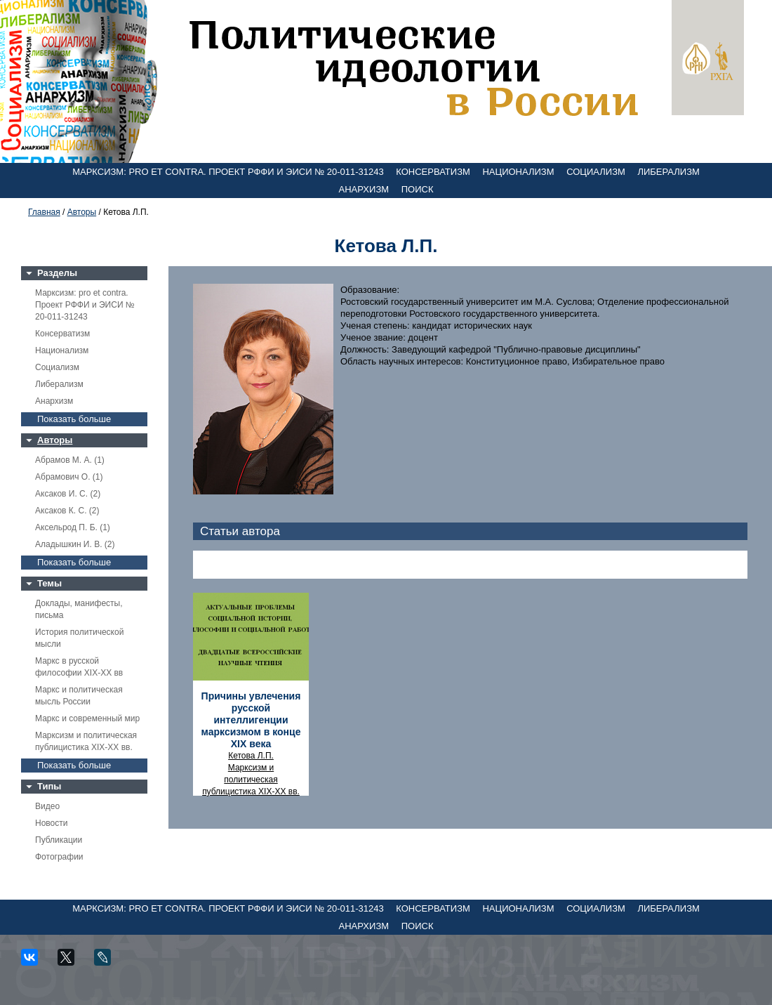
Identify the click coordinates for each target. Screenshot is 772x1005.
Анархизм (364, 189)
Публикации (58, 840)
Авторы (81, 212)
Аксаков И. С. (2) (67, 494)
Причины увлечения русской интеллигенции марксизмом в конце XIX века (251, 719)
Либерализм (668, 171)
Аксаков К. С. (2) (67, 510)
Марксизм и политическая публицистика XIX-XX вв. (251, 779)
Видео (47, 806)
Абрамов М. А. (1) (70, 460)
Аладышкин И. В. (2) (74, 544)
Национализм (518, 171)
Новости (51, 823)
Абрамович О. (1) (68, 477)
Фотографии (59, 857)
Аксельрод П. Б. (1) (72, 527)
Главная (44, 212)
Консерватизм (433, 171)
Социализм (595, 171)
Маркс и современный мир (87, 718)
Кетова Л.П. (251, 756)
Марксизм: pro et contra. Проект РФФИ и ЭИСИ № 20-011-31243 (228, 171)
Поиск (417, 189)
